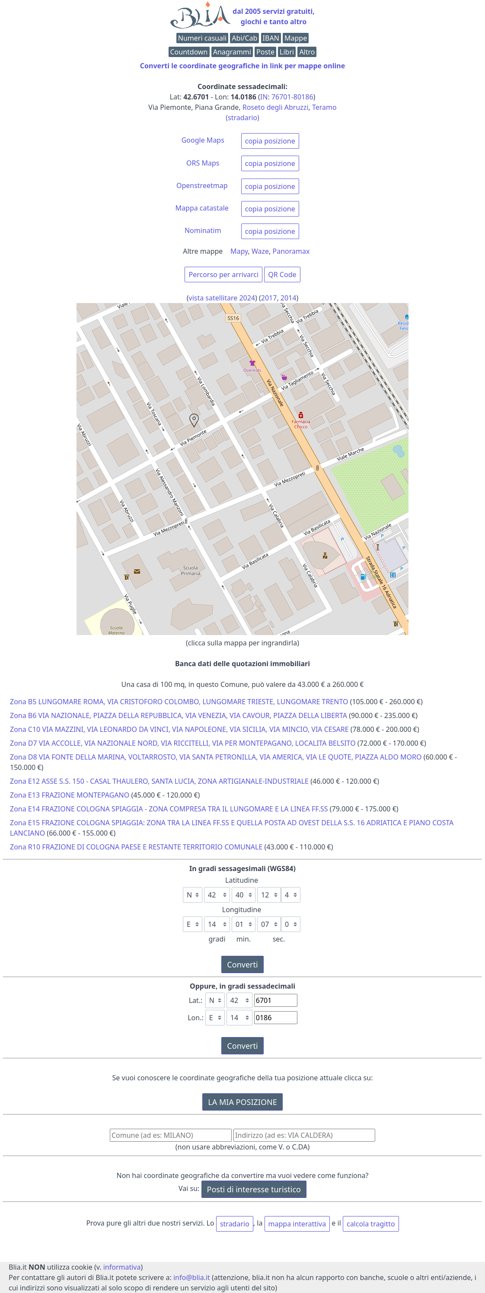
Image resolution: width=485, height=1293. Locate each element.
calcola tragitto (371, 1224)
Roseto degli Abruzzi (275, 107)
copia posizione (270, 141)
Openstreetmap (202, 185)
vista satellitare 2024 (222, 298)
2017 (269, 298)
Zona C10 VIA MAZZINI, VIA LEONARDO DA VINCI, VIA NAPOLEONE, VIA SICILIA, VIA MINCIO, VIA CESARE (179, 729)
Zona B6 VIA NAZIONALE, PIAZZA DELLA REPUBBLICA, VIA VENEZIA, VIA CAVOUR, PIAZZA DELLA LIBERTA (178, 715)
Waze (260, 251)
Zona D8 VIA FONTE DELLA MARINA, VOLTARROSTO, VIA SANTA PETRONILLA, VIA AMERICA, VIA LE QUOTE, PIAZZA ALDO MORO (216, 757)
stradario (234, 1224)
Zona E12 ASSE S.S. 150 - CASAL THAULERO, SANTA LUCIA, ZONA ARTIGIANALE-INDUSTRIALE (159, 781)
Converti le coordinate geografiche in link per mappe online (242, 65)
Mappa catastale (202, 208)
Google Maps (203, 140)
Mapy (239, 251)
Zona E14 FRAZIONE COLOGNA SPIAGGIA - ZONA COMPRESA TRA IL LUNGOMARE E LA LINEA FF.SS (169, 809)
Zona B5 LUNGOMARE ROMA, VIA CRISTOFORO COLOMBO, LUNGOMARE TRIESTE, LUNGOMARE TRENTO (179, 701)
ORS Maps (202, 163)
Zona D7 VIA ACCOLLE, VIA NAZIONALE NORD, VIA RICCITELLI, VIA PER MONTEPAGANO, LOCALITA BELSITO (183, 743)
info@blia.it (191, 1277)
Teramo (324, 107)
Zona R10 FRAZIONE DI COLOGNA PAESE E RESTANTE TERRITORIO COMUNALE (136, 847)
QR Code (282, 274)
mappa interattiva (297, 1224)
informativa (122, 1267)
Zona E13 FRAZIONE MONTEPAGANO (69, 795)
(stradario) (242, 117)
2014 (289, 298)
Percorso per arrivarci (223, 274)
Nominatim (203, 230)
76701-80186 (292, 97)
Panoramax (291, 251)
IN (264, 97)
